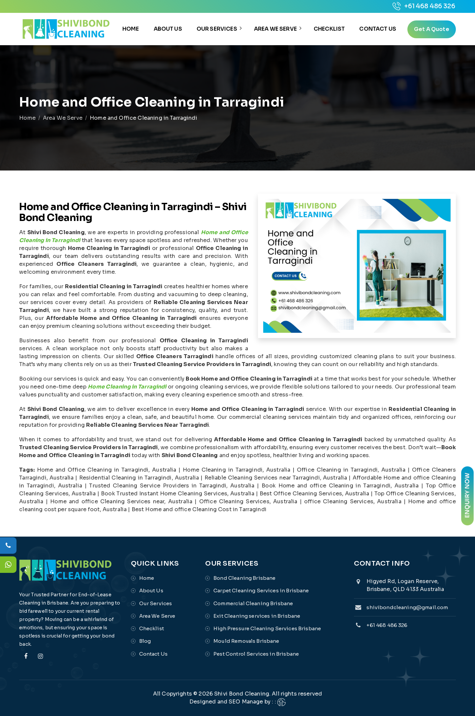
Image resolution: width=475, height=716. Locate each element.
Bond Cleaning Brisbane (244, 578)
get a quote (431, 29)
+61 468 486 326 (424, 6)
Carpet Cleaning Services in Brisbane (261, 590)
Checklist (329, 28)
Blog (145, 641)
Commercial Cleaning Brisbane (253, 603)
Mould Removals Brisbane (246, 641)
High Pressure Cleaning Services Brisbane (267, 628)
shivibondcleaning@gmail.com (407, 607)
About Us (168, 28)
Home (130, 28)
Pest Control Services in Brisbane (256, 654)
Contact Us (377, 28)
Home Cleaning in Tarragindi (127, 386)
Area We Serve (275, 28)
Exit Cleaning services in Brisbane (256, 616)
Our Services (217, 28)
